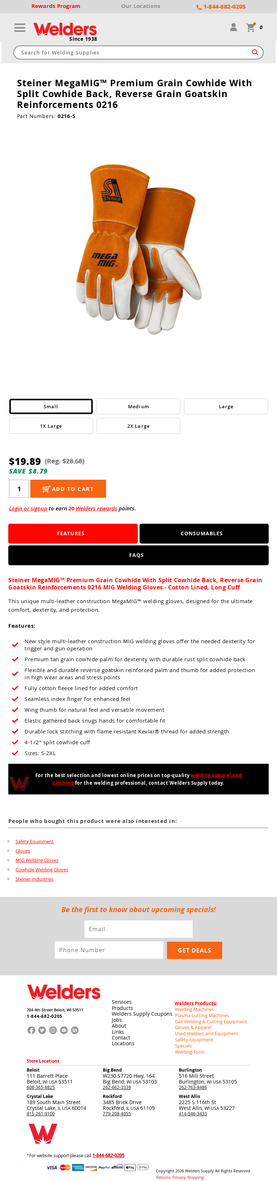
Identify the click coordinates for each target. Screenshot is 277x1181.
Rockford (112, 1090)
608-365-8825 (41, 1081)
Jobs (116, 1017)
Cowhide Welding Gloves (42, 869)
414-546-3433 (193, 1107)
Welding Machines (193, 1005)
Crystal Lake (40, 1090)
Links (117, 1028)
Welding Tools (188, 1046)
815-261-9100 (41, 1107)
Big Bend (112, 1064)
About (118, 1022)
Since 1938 (83, 39)
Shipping (191, 1170)
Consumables (202, 533)
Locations (122, 1040)
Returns (162, 1170)
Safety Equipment (35, 841)
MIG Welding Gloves (37, 860)
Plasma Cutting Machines (200, 1011)
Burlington (190, 1064)
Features (71, 533)
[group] (138, 250)
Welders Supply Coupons (141, 1011)
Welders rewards (96, 509)
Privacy (176, 1170)
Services (121, 999)
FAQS (136, 555)
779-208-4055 (117, 1107)
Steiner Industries (34, 879)
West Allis (189, 1090)
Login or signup (28, 509)
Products (122, 1005)
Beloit (33, 1064)
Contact (120, 1034)
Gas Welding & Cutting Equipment (208, 1017)
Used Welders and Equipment (204, 1029)
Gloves (23, 850)
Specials (183, 1040)
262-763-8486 (193, 1081)
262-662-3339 (117, 1081)
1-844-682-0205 (42, 1015)
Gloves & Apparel (192, 1023)
